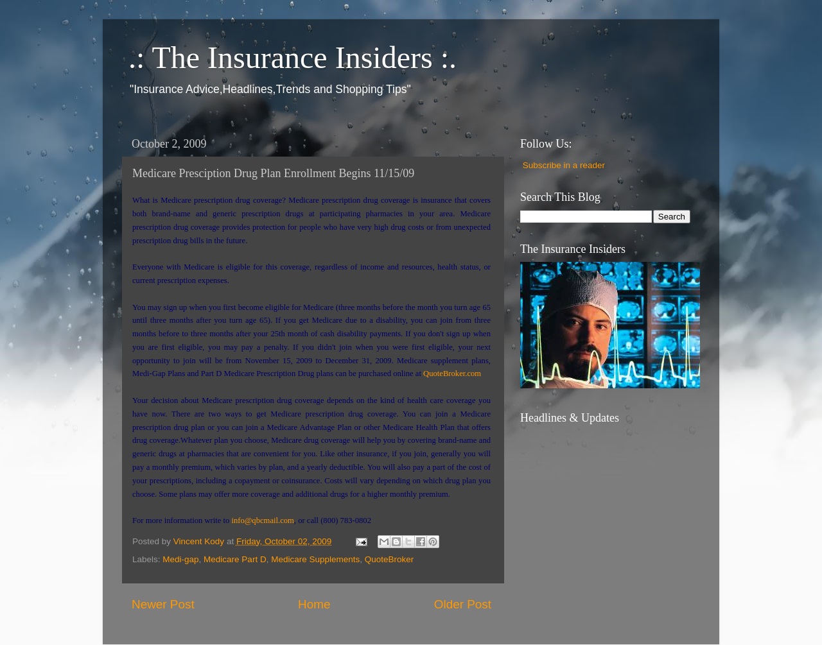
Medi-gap (180, 559)
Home (314, 604)
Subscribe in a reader (564, 165)
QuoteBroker (389, 559)
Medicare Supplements (315, 559)
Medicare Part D (235, 559)
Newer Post (163, 604)
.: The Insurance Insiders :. (292, 57)
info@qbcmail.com (262, 520)
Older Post (462, 604)
